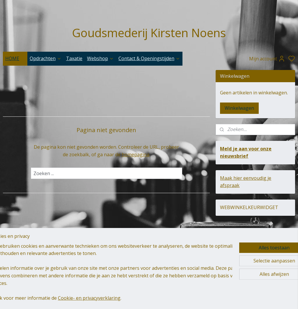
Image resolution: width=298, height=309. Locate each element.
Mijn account (267, 58)
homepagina (135, 154)
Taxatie (74, 58)
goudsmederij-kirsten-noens (131, 259)
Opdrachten (45, 58)
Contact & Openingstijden (149, 58)
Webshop (100, 58)
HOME (15, 58)
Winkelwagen (239, 108)
